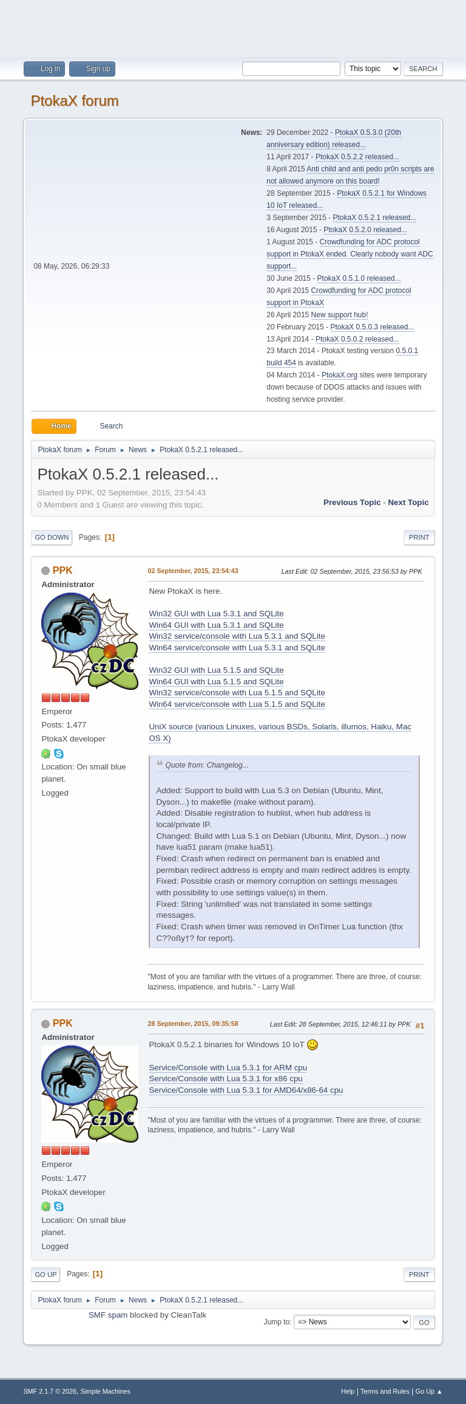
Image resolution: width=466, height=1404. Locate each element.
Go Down (52, 537)
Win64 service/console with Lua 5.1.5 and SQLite (237, 704)
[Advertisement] (233, 27)
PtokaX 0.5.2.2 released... (357, 157)
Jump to (277, 1322)
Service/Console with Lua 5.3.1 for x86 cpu (225, 1078)
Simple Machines (105, 1391)
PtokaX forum (74, 100)
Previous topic (352, 502)
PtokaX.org (339, 375)
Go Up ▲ (429, 1391)
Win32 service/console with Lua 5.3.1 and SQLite (237, 636)
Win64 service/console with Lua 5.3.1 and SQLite (237, 647)
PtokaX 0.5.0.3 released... (372, 327)
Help (347, 1391)
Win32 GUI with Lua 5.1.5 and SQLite (216, 670)
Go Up (45, 1274)
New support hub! (339, 315)
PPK (63, 570)
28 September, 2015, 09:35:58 (192, 1023)
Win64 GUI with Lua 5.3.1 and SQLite (216, 625)
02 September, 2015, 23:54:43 (192, 570)
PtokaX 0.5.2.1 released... (375, 217)
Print (419, 537)
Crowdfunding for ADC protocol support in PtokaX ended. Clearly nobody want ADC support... (349, 254)
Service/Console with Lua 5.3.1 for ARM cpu (228, 1067)
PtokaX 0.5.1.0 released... (359, 278)
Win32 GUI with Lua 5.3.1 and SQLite (216, 613)
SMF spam (108, 1315)
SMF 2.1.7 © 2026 (49, 1391)
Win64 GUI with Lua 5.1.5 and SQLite (216, 681)
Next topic (408, 502)
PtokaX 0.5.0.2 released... (357, 339)
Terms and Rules (385, 1391)
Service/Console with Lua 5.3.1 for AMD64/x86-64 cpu (246, 1090)
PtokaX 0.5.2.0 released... (365, 229)
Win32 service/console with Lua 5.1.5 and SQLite (237, 692)
